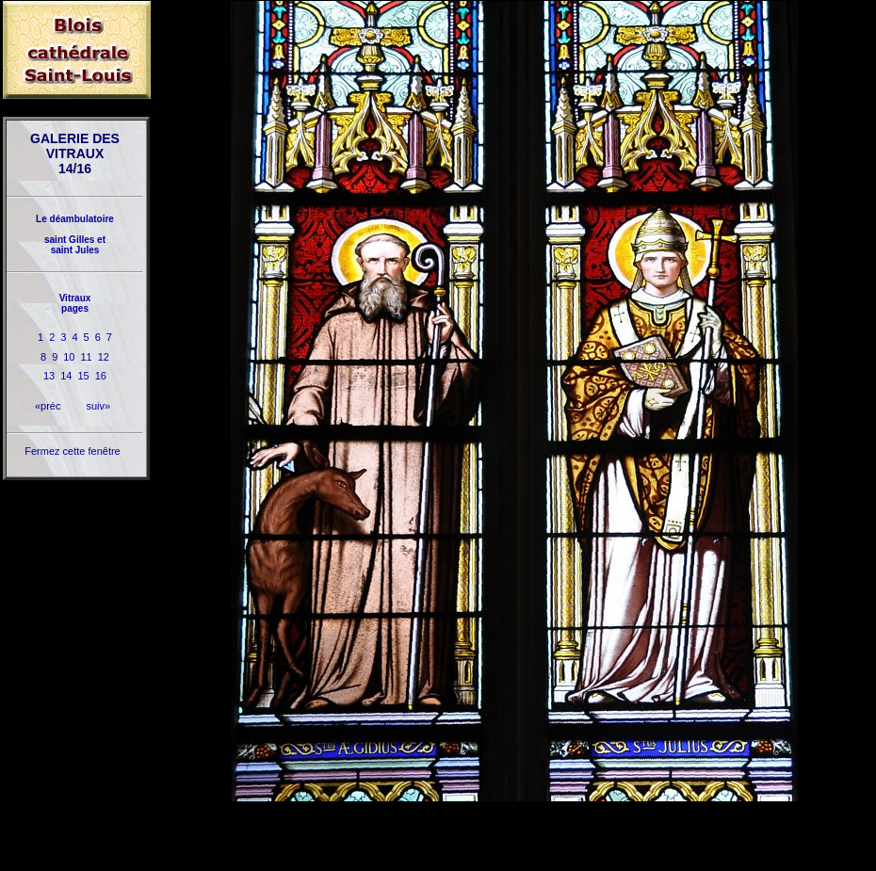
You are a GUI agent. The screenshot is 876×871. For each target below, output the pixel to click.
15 (83, 375)
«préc (48, 405)
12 (103, 357)
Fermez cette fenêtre (72, 451)
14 (66, 375)
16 (100, 375)
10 (68, 357)
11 (86, 357)
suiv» (98, 405)
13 (49, 375)
